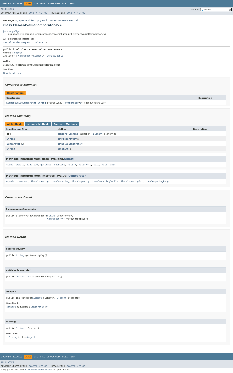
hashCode (59, 164)
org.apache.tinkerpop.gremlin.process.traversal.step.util (46, 20)
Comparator (28, 42)
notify (72, 164)
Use (36, 3)
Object (18, 52)
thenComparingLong (157, 181)
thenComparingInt (132, 181)
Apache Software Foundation (38, 369)
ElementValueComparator (21, 102)
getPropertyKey (67, 139)
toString (63, 148)
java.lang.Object (12, 31)
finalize (32, 164)
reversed (22, 181)
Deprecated (53, 3)
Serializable (11, 42)
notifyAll (85, 164)
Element (41, 42)
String (42, 102)
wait (96, 164)
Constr (33, 13)
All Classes (7, 9)
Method (43, 13)
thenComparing (40, 181)
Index (65, 3)
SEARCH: (195, 10)
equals (20, 164)
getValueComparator (70, 144)
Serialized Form (12, 73)
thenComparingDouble (105, 181)
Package (17, 3)
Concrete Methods (65, 124)
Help (72, 3)
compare (62, 134)
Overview (6, 3)
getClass (45, 164)
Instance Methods (38, 124)
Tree (42, 3)
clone (9, 164)
